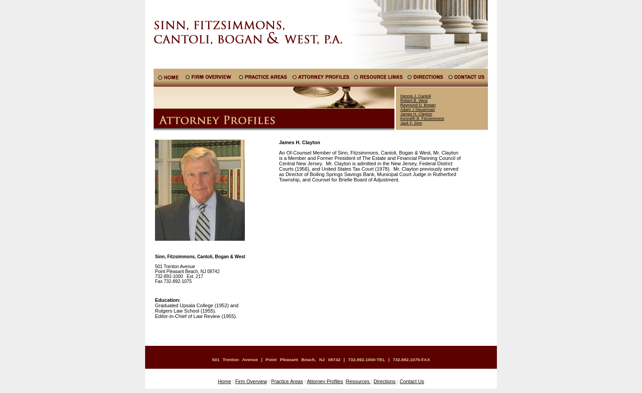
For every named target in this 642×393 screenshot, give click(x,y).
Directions (385, 381)
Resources (358, 381)
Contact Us (412, 381)
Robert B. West (414, 100)
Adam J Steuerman (417, 109)
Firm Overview (251, 381)
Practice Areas (287, 381)
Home (224, 381)
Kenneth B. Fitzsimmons (422, 118)
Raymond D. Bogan (418, 105)
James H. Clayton (416, 114)
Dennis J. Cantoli (415, 96)
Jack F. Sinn (411, 123)
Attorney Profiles (325, 381)
